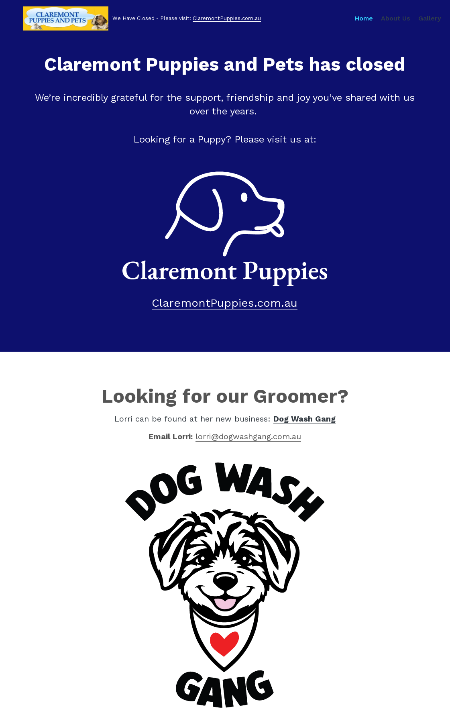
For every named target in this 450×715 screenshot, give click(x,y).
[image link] (225, 227)
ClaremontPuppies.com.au (217, 22)
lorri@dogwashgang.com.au (248, 436)
